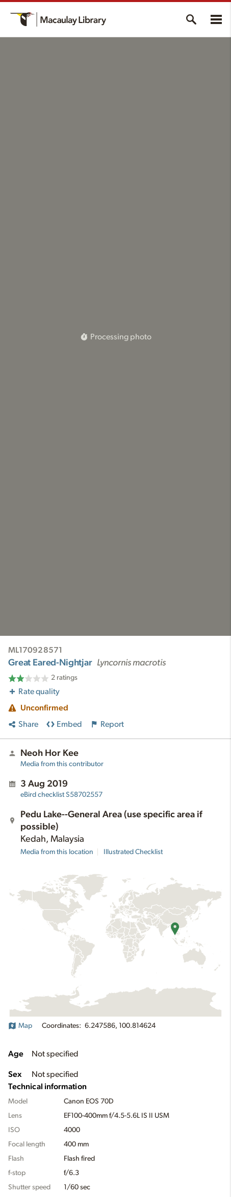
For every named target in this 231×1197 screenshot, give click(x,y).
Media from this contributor (62, 764)
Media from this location (56, 852)
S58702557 (61, 794)
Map (20, 1025)
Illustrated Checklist (133, 852)
